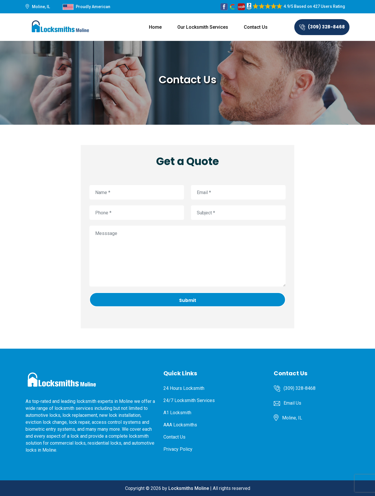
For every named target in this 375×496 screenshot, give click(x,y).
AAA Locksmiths (180, 425)
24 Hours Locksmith (183, 388)
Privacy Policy (177, 449)
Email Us (292, 403)
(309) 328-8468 (322, 27)
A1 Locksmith (177, 412)
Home (155, 27)
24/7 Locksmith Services (189, 400)
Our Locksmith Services (202, 27)
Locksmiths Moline (188, 488)
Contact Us (256, 27)
